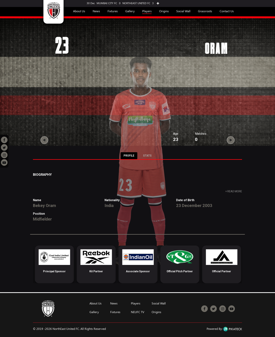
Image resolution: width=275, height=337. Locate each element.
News (96, 11)
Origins (164, 11)
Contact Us (227, 11)
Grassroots (205, 11)
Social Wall (183, 11)
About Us (79, 11)
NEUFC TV (137, 312)
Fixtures (113, 11)
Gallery (130, 11)
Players (147, 11)
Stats (147, 155)
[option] (52, 264)
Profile (129, 155)
